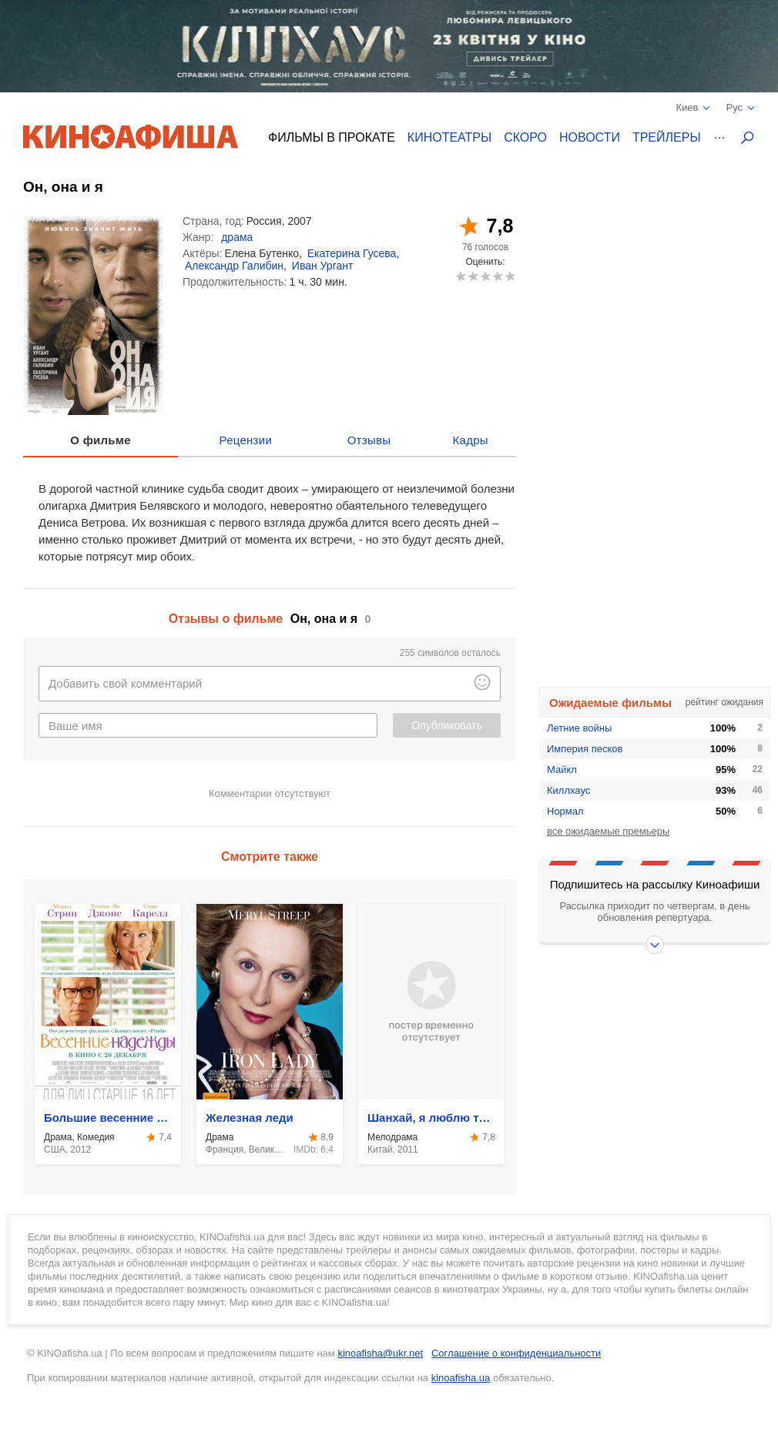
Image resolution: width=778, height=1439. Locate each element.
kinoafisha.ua (461, 1378)
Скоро (525, 137)
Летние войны (579, 728)
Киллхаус (568, 790)
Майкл (562, 769)
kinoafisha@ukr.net (380, 1353)
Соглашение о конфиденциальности (516, 1353)
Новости (589, 137)
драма (237, 237)
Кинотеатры (449, 137)
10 (509, 276)
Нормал (565, 811)
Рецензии (246, 440)
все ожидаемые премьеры (608, 831)
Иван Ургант (323, 265)
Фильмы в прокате (331, 137)
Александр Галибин (234, 265)
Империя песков (584, 749)
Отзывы (369, 440)
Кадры (470, 440)
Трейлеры (666, 137)
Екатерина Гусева (352, 253)
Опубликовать (446, 725)
